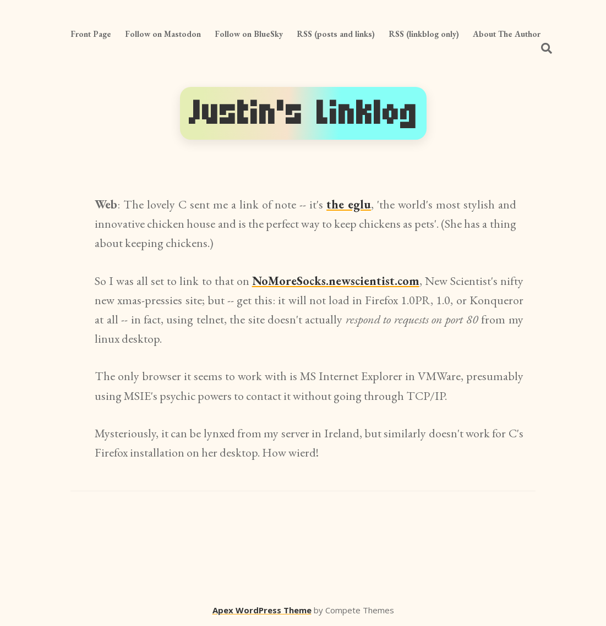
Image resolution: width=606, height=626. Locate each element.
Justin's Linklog (303, 113)
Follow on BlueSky (249, 34)
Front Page (90, 34)
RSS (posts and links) (336, 34)
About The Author (507, 34)
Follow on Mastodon (163, 34)
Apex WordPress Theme (262, 610)
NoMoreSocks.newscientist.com (335, 281)
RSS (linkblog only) (424, 34)
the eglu (348, 204)
